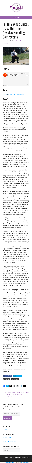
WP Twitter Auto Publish (9, 462)
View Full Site (7, 437)
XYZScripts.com (25, 462)
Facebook (5, 429)
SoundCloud (20, 94)
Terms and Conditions (9, 441)
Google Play (11, 94)
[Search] (22, 450)
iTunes (5, 94)
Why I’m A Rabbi (10, 397)
